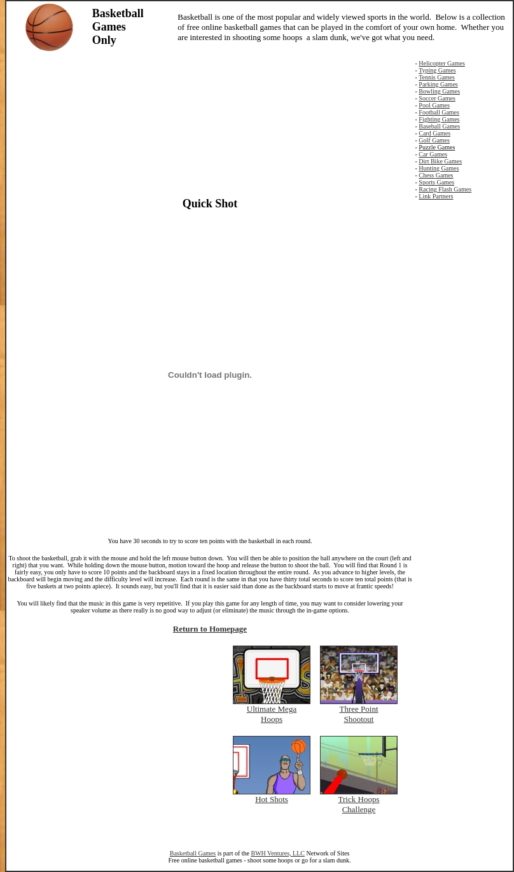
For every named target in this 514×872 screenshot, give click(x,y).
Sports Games (436, 182)
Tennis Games (437, 77)
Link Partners (436, 196)
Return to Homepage (210, 628)
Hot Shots (271, 799)
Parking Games (438, 84)
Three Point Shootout (358, 714)
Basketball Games (193, 853)
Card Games (434, 133)
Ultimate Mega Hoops (271, 714)
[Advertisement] (210, 123)
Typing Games (437, 70)
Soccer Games (437, 98)
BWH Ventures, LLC (278, 853)
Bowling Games (439, 91)
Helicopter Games (441, 63)
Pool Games (434, 105)
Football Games (439, 112)
